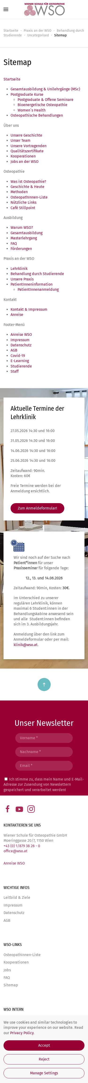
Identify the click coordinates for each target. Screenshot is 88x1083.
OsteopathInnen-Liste (29, 197)
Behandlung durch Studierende (37, 274)
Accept (44, 1045)
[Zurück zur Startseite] (44, 9)
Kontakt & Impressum (29, 309)
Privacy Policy (22, 1033)
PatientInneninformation (32, 284)
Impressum (20, 340)
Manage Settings (44, 1073)
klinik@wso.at (54, 645)
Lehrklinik (19, 268)
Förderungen (21, 248)
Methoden (19, 192)
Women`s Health (32, 110)
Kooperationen (23, 156)
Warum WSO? (22, 227)
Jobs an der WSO (24, 161)
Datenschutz (21, 345)
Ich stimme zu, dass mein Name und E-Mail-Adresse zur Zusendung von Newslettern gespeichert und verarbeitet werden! (44, 784)
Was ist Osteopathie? (28, 181)
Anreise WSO (21, 334)
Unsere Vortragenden (28, 146)
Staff (15, 371)
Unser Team (21, 140)
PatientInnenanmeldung (38, 289)
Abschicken (44, 801)
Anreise (17, 314)
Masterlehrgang (24, 238)
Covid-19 (18, 355)
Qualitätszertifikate (27, 151)
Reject (44, 1059)
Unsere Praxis (22, 279)
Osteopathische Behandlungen (37, 115)
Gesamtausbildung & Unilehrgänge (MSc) (45, 89)
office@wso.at (15, 851)
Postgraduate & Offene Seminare (45, 99)
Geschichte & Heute (27, 186)
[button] (6, 9)
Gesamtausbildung (26, 233)
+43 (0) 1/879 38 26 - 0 (22, 846)
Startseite (12, 79)
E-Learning (20, 361)
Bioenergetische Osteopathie (42, 105)
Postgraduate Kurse (27, 94)
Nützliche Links (23, 202)
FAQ (14, 243)
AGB (14, 350)
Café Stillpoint (23, 208)
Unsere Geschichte (26, 135)
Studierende (21, 366)
